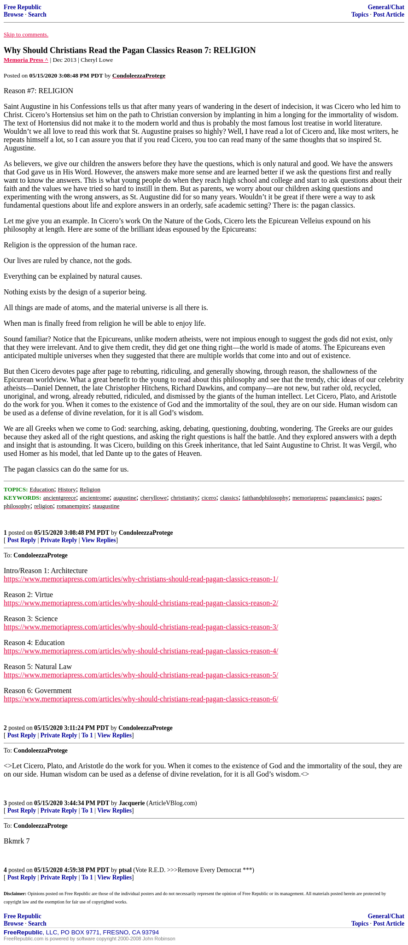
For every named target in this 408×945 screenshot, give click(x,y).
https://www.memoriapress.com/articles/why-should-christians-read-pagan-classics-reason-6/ (141, 699)
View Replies (99, 540)
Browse (13, 14)
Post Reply (21, 540)
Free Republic (22, 7)
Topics (359, 14)
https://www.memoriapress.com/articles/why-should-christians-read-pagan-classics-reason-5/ (141, 675)
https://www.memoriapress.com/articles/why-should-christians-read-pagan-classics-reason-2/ (141, 603)
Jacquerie (132, 803)
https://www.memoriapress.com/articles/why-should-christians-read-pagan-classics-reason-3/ (141, 627)
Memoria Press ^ (26, 59)
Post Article (388, 14)
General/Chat (386, 7)
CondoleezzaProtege (146, 532)
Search (37, 14)
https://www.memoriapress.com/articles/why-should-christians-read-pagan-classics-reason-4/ (141, 651)
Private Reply (59, 540)
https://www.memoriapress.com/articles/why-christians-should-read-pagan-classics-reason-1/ (141, 579)
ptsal (125, 870)
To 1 (87, 735)
